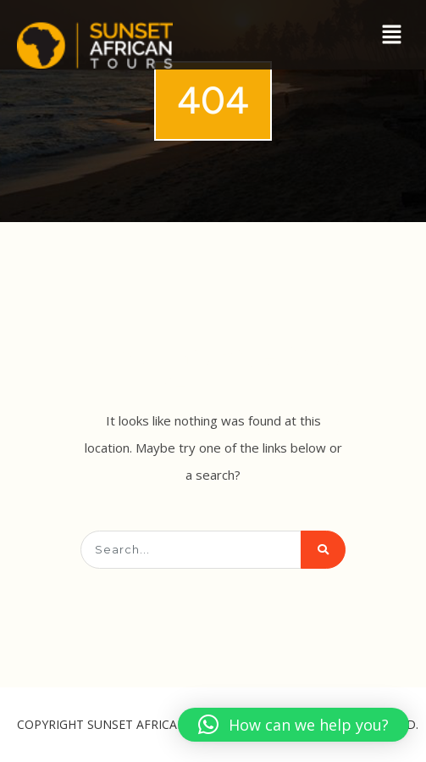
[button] (392, 35)
